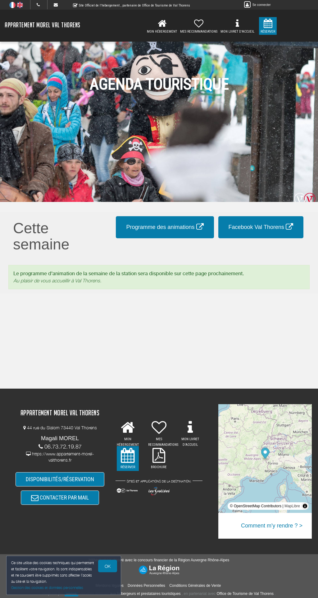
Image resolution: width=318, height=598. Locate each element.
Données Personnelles (146, 585)
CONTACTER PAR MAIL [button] (60, 497)
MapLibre (292, 506)
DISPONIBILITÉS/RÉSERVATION (60, 479)
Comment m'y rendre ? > (271, 526)
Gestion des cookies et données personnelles (47, 587)
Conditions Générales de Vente (195, 585)
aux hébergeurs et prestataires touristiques (145, 593)
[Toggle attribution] (305, 506)
